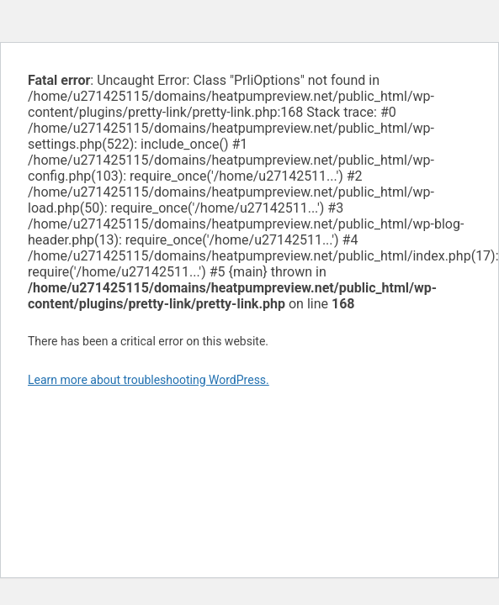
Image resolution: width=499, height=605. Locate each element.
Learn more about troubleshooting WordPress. (148, 380)
